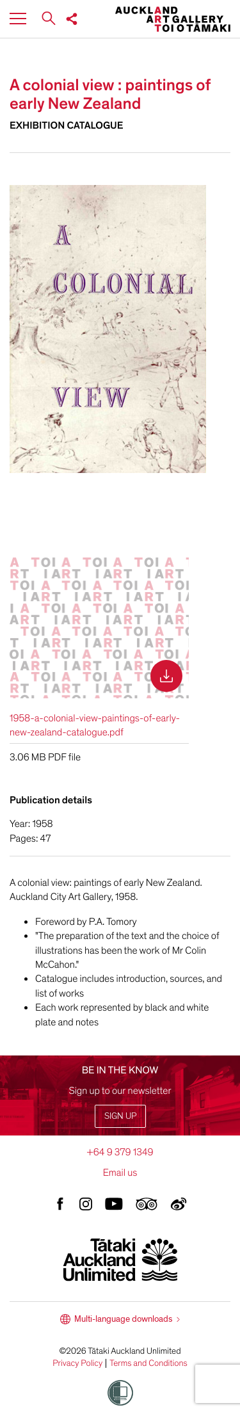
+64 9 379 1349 (119, 1152)
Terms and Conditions (148, 1363)
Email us (120, 1173)
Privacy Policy (77, 1363)
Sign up (120, 1116)
